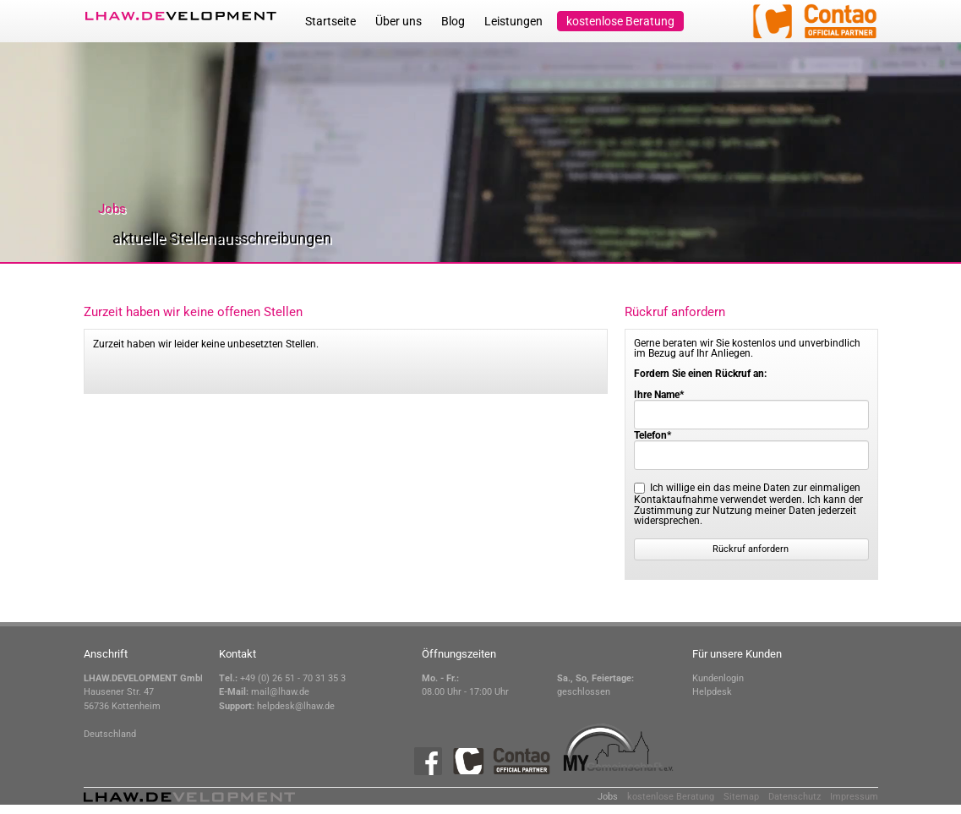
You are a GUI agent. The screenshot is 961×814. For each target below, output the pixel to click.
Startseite (330, 21)
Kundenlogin (718, 678)
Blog (453, 21)
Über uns (398, 21)
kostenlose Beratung (620, 21)
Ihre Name (659, 395)
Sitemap (741, 796)
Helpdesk (712, 691)
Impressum (854, 796)
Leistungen (513, 21)
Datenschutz (794, 796)
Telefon (652, 435)
